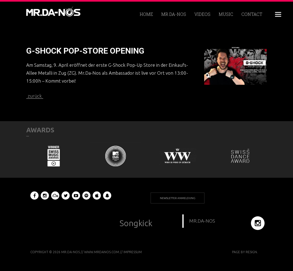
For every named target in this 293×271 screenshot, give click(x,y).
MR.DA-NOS (202, 220)
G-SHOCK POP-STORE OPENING (85, 51)
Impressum (133, 252)
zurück (35, 95)
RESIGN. (252, 252)
